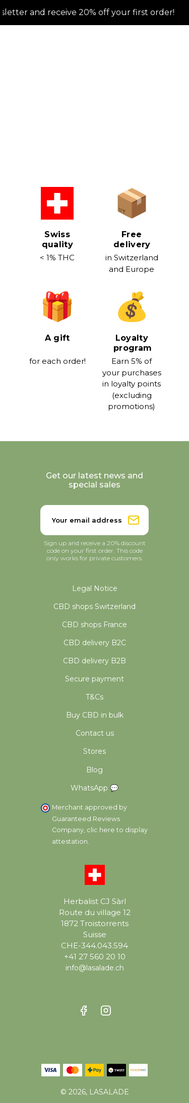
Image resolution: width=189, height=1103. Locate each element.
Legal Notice (94, 588)
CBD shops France (94, 624)
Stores (94, 751)
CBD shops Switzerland (94, 606)
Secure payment (94, 678)
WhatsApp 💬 (94, 787)
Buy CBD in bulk (94, 715)
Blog (94, 769)
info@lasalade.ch (95, 967)
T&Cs (94, 696)
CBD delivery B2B (94, 660)
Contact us (95, 733)
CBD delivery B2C (95, 642)
